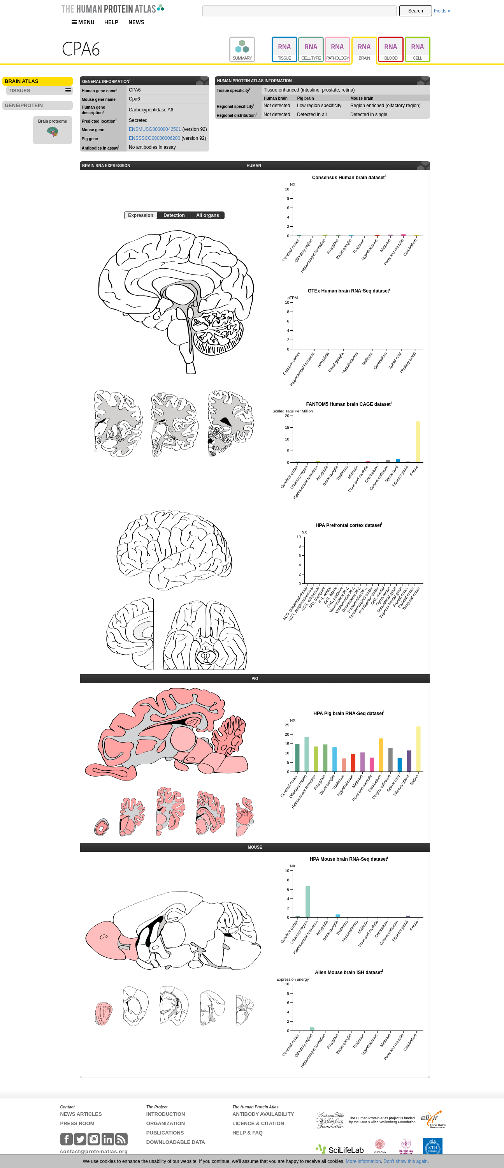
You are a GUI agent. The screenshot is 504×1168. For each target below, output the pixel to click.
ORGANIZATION (165, 1123)
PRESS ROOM (77, 1123)
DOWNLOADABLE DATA (175, 1142)
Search (415, 11)
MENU (83, 22)
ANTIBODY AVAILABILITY (263, 1114)
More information (363, 1161)
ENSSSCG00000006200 (154, 138)
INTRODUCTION (165, 1114)
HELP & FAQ (247, 1133)
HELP (111, 22)
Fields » (442, 11)
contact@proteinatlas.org (94, 1151)
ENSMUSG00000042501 (155, 129)
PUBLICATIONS (165, 1133)
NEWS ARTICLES (81, 1114)
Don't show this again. (406, 1161)
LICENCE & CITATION (258, 1123)
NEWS (136, 22)
